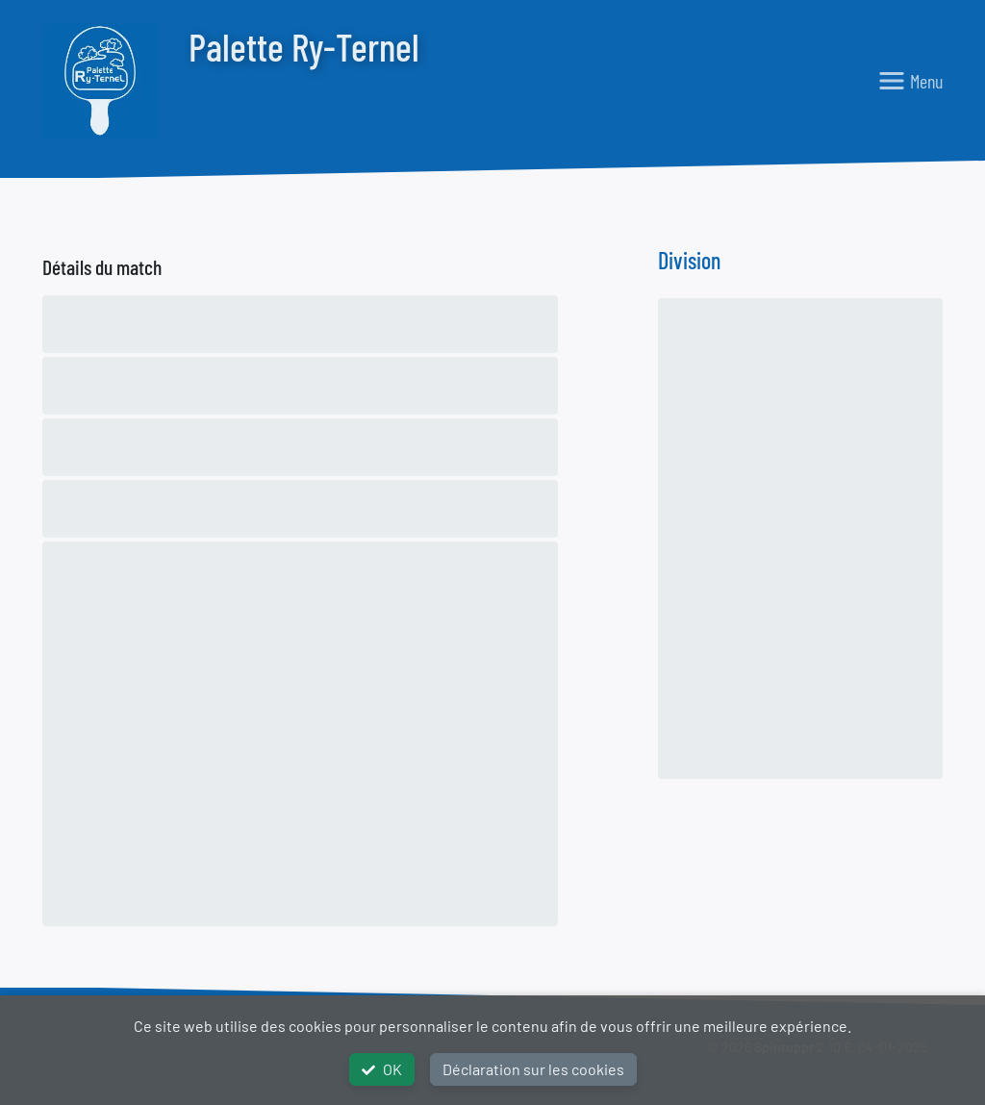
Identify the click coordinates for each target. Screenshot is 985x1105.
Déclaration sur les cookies (533, 1069)
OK (382, 1069)
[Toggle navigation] (910, 81)
